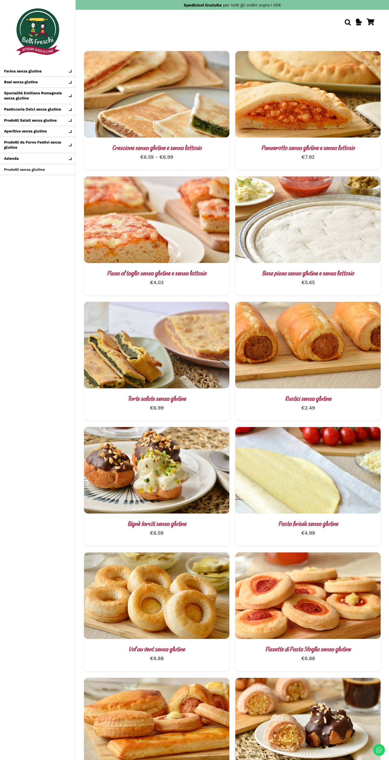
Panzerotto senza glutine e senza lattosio (308, 148)
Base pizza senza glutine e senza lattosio (308, 274)
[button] (348, 22)
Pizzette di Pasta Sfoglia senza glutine (308, 649)
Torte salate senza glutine (157, 399)
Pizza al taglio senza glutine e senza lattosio (156, 274)
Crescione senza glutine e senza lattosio (157, 148)
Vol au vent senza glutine (157, 649)
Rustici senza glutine (308, 399)
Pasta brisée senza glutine (308, 524)
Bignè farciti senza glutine (157, 524)
